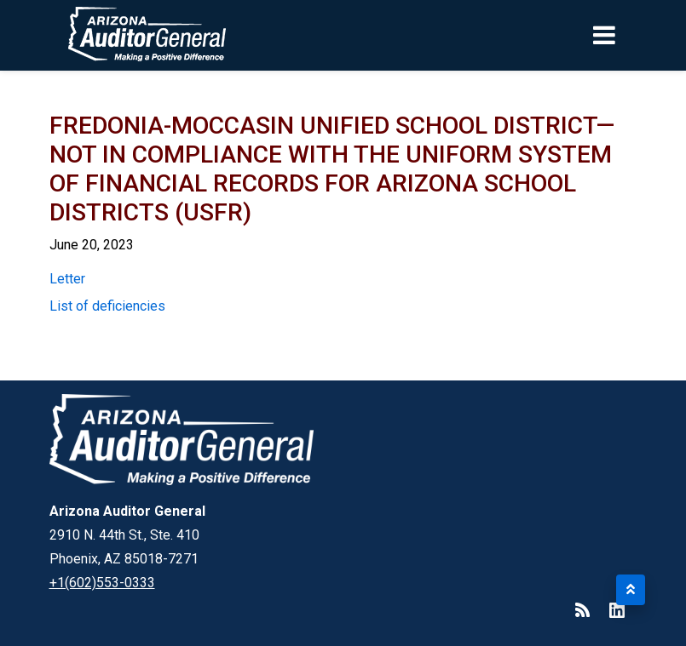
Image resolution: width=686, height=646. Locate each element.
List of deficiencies (107, 306)
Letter (67, 279)
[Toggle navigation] (633, 35)
